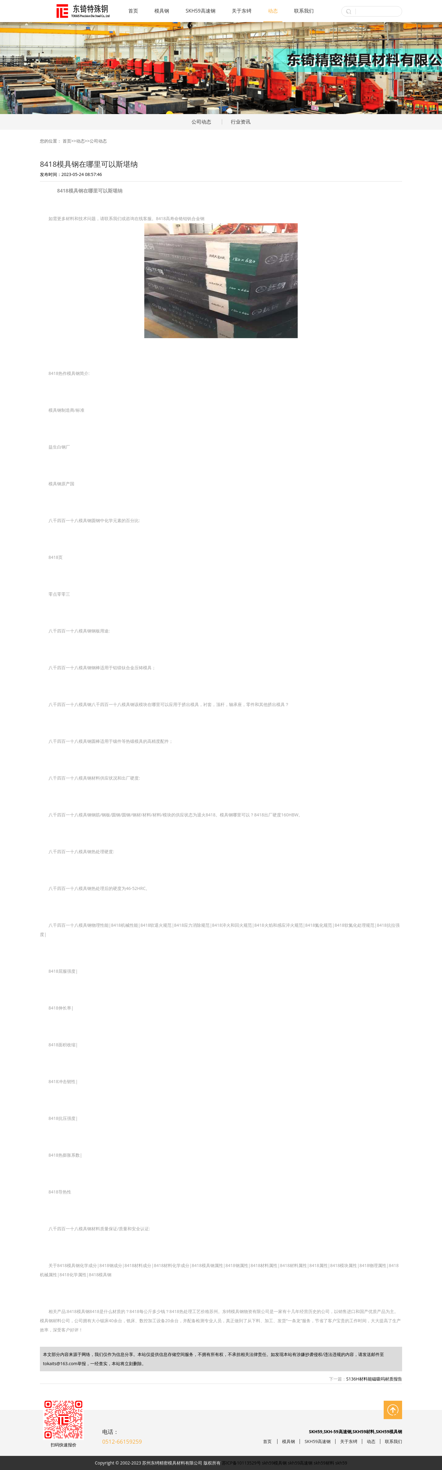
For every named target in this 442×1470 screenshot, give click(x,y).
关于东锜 (241, 10)
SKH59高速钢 (200, 10)
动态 (273, 10)
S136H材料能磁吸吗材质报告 (374, 1379)
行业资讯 (240, 121)
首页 (133, 10)
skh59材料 (324, 1463)
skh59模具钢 (274, 1463)
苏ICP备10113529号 (241, 1463)
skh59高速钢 (300, 1463)
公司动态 (201, 121)
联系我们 (304, 10)
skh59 (341, 1463)
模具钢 (161, 10)
